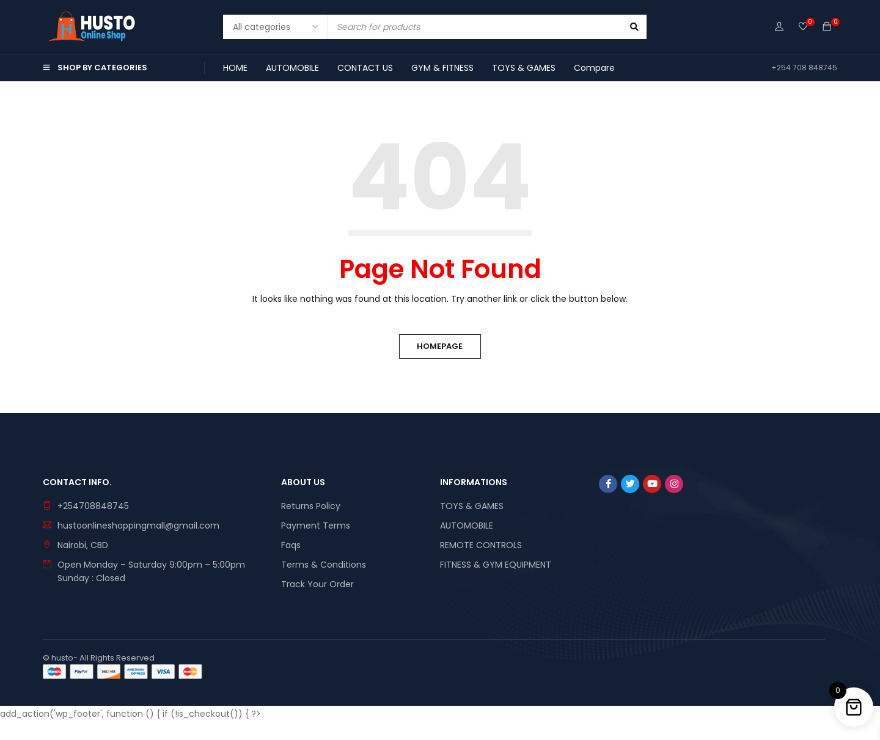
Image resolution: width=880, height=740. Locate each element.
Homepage (440, 346)
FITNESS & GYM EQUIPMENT (495, 565)
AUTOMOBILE (466, 525)
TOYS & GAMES (472, 506)
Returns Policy (310, 506)
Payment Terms (315, 525)
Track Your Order (317, 584)
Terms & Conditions (323, 565)
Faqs (291, 545)
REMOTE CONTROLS (481, 545)
